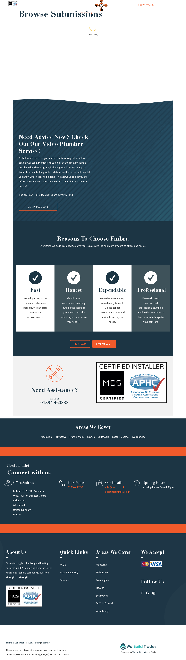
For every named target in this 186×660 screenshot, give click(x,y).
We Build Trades (140, 651)
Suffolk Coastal (104, 603)
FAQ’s (63, 564)
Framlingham (103, 580)
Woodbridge (102, 611)
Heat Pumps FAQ (69, 572)
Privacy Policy (33, 642)
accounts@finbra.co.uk (117, 491)
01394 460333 (146, 4)
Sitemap (64, 580)
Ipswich (100, 587)
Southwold (102, 595)
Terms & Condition (15, 642)
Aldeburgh (101, 564)
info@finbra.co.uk (115, 487)
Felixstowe (102, 572)
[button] (80, 343)
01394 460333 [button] (54, 402)
